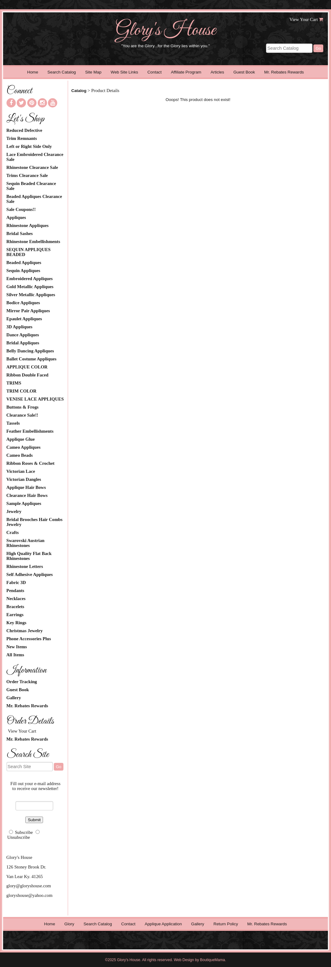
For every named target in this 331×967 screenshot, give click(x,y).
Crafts (12, 532)
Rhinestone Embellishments (33, 241)
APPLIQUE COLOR (27, 366)
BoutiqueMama (212, 960)
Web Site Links (124, 72)
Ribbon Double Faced (27, 374)
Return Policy (225, 924)
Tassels (13, 423)
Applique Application (163, 924)
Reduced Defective (24, 130)
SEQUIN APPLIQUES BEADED (28, 252)
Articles (217, 72)
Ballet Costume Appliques (31, 358)
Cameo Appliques (23, 447)
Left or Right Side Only (29, 146)
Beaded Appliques (23, 262)
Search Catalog (61, 72)
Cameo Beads (19, 455)
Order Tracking (21, 681)
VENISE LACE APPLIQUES (35, 399)
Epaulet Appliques (24, 318)
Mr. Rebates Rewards (284, 72)
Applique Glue (20, 439)
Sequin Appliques (23, 270)
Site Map (93, 72)
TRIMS (13, 382)
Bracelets (15, 606)
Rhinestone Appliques (27, 225)
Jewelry (14, 511)
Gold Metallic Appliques (30, 286)
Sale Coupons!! (21, 209)
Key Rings (16, 622)
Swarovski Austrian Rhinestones (25, 543)
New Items (16, 646)
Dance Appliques (22, 334)
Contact (154, 72)
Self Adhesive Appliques (29, 574)
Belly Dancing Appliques (30, 350)
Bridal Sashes (19, 233)
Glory (69, 924)
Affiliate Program (186, 72)
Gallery (13, 697)
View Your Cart (304, 19)
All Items (15, 654)
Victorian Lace (20, 471)
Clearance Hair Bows (27, 495)
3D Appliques (19, 326)
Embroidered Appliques (29, 278)
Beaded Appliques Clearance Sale (34, 199)
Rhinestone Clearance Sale (32, 167)
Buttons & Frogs (22, 407)
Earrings (15, 614)
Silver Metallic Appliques (30, 294)
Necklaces (16, 598)
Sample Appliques (23, 503)
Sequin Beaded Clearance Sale (31, 186)
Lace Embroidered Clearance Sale (34, 157)
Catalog (79, 90)
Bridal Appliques (22, 342)
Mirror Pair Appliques (28, 310)
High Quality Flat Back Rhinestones (29, 556)
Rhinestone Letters (24, 566)
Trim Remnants (21, 138)
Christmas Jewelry (24, 630)
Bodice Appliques (23, 302)
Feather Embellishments (30, 431)
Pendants (15, 590)
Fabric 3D (16, 582)
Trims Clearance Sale (27, 175)
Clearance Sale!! (22, 415)
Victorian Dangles (23, 479)
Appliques (16, 217)
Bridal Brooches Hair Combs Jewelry (34, 522)
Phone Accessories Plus (28, 638)
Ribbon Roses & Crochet (30, 463)
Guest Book (244, 72)
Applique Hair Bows (26, 487)
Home (32, 72)
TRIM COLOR (21, 391)
